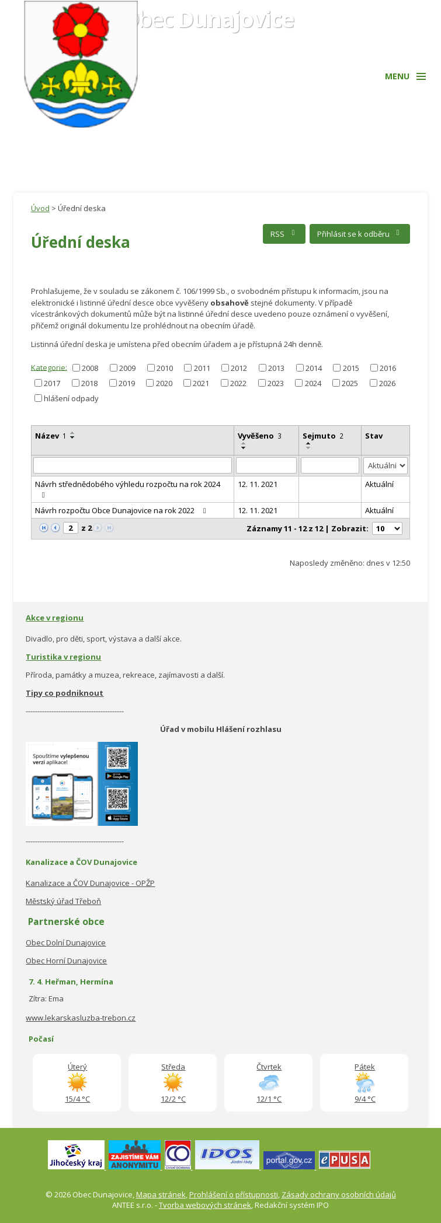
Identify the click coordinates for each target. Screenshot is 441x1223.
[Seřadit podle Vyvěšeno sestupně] (244, 448)
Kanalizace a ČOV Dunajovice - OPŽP (90, 883)
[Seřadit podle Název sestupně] (73, 437)
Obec (208, 18)
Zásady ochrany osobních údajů (339, 1194)
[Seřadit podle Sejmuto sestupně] (309, 448)
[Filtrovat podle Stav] (385, 465)
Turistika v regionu (63, 656)
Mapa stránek (161, 1194)
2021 (201, 383)
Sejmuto (323, 435)
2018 (89, 383)
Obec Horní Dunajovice (66, 960)
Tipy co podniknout (64, 693)
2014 (313, 368)
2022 (238, 383)
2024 (313, 383)
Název (51, 435)
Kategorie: (49, 367)
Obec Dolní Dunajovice (66, 942)
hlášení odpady (71, 398)
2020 (164, 383)
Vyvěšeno (260, 435)
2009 (127, 368)
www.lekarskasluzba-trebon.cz (81, 1017)
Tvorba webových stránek (205, 1205)
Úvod (40, 208)
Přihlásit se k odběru (360, 234)
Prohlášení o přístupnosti (233, 1194)
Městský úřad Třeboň (63, 901)
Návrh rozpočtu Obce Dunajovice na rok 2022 (122, 510)
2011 (202, 368)
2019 (127, 383)
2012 (239, 368)
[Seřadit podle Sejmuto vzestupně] (309, 443)
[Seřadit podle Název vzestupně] (73, 432)
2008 (90, 368)
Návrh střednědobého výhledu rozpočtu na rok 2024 (127, 489)
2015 (351, 368)
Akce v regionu (55, 617)
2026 (387, 383)
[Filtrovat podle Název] (132, 465)
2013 (276, 368)
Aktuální (379, 484)
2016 (388, 368)
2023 (276, 383)
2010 (165, 368)
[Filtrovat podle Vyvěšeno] (266, 465)
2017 (52, 383)
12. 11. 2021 (257, 484)
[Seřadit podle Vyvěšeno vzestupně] (244, 443)
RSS (284, 234)
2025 (350, 383)
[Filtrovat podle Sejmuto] (330, 465)
